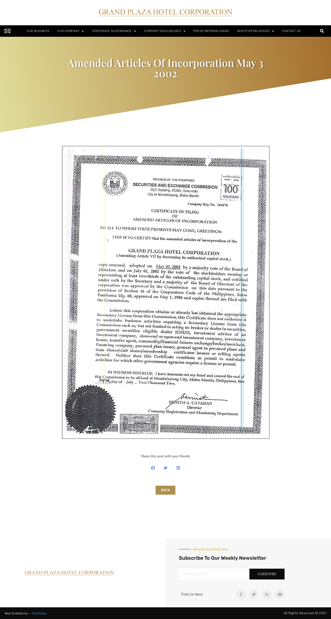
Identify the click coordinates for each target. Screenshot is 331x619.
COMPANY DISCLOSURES (164, 31)
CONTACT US (291, 31)
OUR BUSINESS (38, 31)
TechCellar (39, 613)
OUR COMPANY (70, 31)
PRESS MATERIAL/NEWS (211, 31)
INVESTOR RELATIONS (255, 31)
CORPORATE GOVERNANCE (114, 31)
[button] (322, 31)
